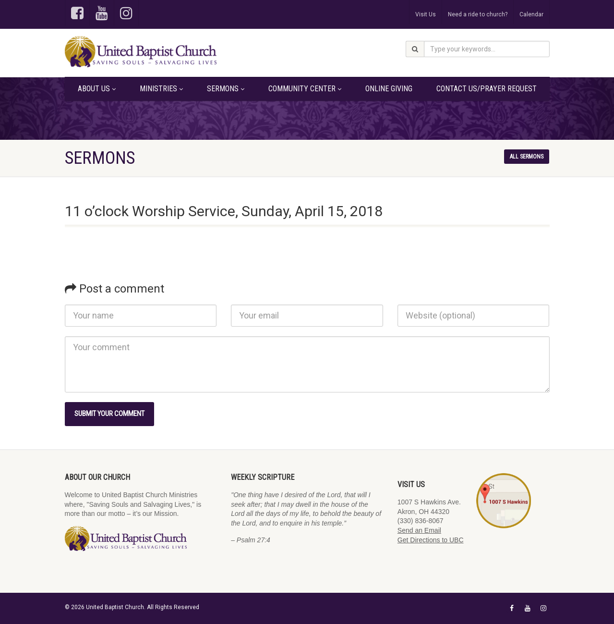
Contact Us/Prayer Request (486, 88)
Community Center (304, 88)
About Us (97, 88)
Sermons (225, 88)
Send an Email (419, 530)
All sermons (526, 156)
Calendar (531, 14)
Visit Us (425, 14)
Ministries (161, 88)
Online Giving (388, 88)
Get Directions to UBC (430, 540)
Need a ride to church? (477, 14)
